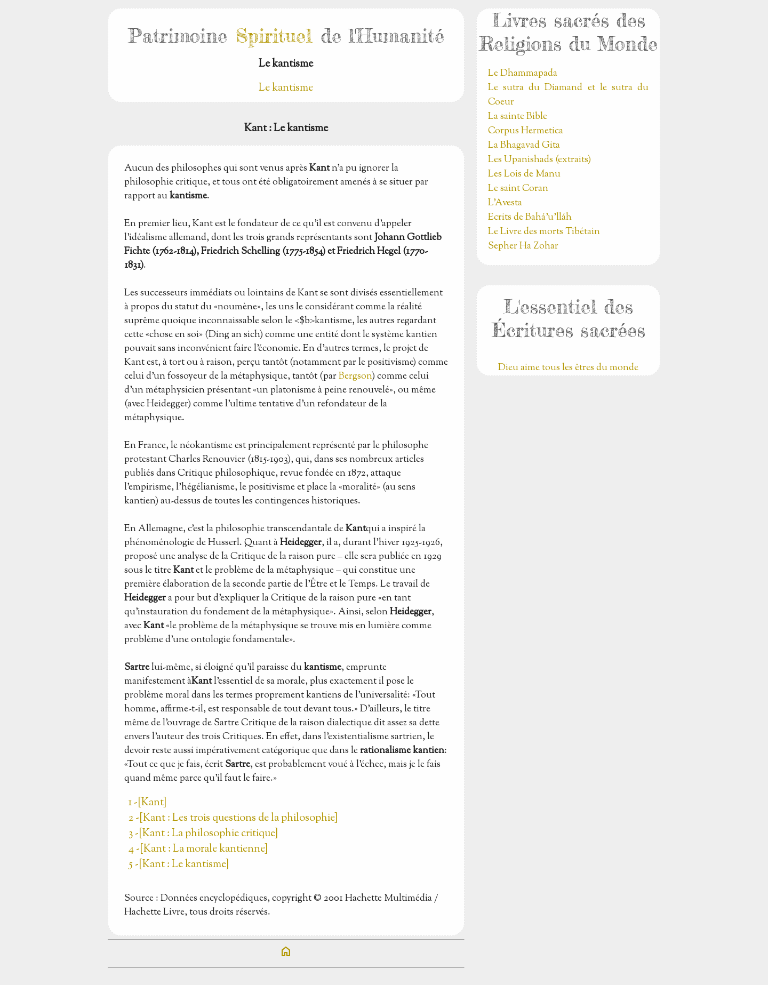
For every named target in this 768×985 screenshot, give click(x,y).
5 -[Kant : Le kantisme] (179, 864)
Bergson (355, 376)
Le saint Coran (518, 189)
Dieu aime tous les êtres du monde (568, 368)
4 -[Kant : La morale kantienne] (198, 849)
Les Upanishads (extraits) (539, 160)
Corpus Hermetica (525, 131)
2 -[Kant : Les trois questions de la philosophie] (233, 818)
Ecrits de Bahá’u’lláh (530, 218)
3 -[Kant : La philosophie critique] (203, 834)
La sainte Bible (517, 117)
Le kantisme (286, 88)
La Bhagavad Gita (524, 146)
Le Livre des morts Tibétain (544, 232)
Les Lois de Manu (524, 174)
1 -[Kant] (147, 803)
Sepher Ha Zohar (523, 246)
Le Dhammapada (522, 74)
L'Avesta (505, 203)
